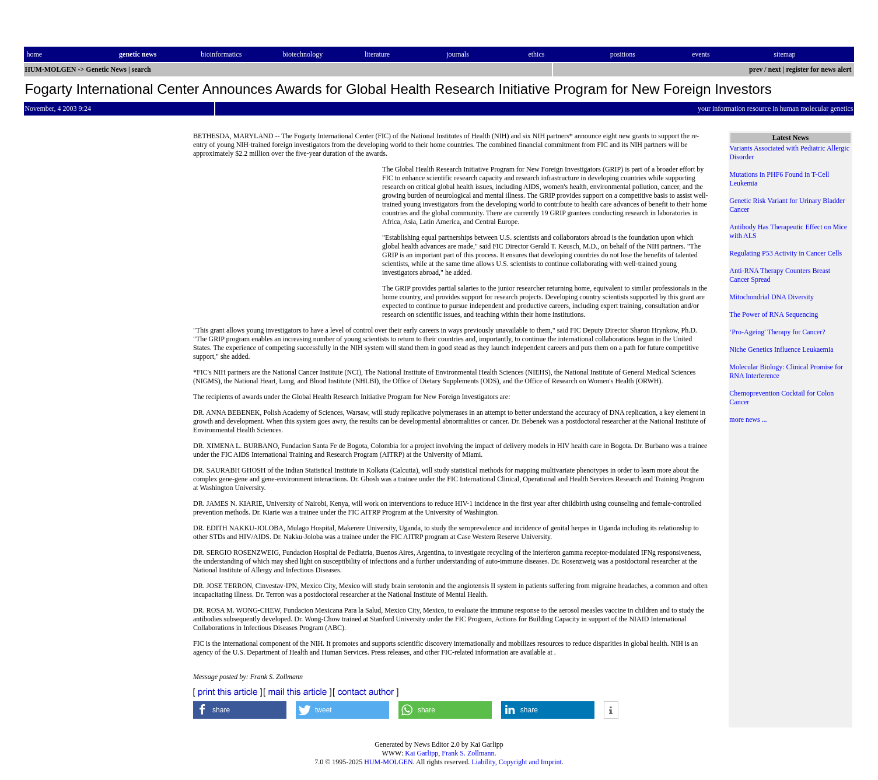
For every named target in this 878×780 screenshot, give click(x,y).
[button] (239, 710)
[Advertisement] (287, 245)
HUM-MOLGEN (388, 762)
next (774, 69)
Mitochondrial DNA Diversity (771, 297)
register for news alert (819, 69)
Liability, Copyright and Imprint (516, 762)
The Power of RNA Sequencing (773, 314)
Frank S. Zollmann (468, 753)
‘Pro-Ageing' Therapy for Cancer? (777, 332)
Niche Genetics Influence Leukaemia (781, 349)
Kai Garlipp (421, 753)
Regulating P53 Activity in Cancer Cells (785, 253)
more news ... (748, 419)
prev (755, 69)
